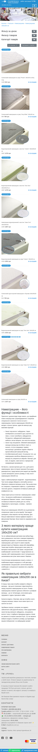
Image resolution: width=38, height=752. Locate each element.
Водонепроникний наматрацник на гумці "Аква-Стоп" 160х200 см (18, 365)
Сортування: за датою (28, 45)
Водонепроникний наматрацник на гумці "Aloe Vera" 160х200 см (18, 330)
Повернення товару (8, 647)
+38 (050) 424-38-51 (6, 5)
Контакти (4, 655)
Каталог (4, 23)
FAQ (2, 669)
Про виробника (6, 650)
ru (2, 1)
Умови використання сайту (10, 664)
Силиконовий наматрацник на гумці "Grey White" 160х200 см (17, 114)
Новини (3, 652)
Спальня (11, 23)
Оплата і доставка (7, 644)
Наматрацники (19, 23)
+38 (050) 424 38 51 (14, 709)
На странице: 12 (13, 45)
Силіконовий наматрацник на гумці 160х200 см (14, 399)
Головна (4, 639)
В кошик (32, 82)
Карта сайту (5, 666)
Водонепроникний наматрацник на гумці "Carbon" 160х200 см (18, 259)
